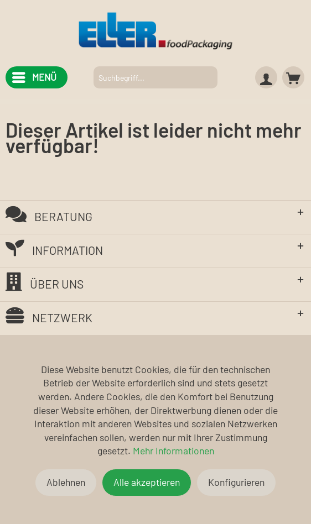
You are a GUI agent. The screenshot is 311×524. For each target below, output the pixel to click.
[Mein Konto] (266, 77)
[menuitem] (34, 77)
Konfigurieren (236, 482)
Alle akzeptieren (146, 482)
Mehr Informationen (173, 450)
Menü (34, 75)
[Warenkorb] (293, 77)
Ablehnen (65, 482)
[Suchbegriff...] (156, 77)
